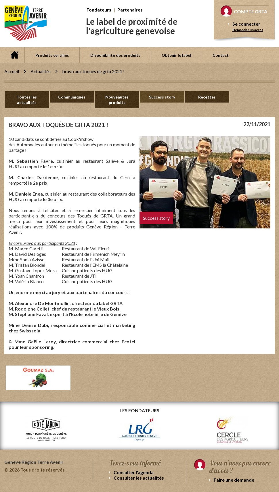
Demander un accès (247, 30)
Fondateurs (99, 9)
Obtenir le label (176, 55)
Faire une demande (234, 479)
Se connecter (246, 24)
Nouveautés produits (117, 99)
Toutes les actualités (27, 99)
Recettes (207, 96)
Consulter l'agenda (134, 472)
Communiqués (71, 96)
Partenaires (130, 9)
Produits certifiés (52, 55)
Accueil (14, 55)
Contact (221, 55)
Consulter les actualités (139, 477)
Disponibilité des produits (115, 55)
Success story (162, 96)
